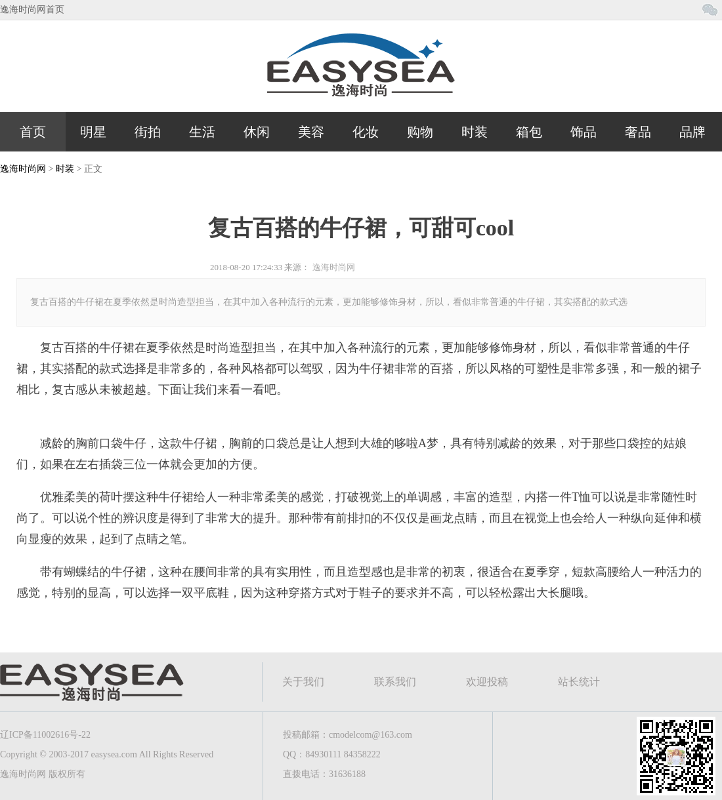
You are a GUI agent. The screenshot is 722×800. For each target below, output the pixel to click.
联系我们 (395, 681)
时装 (474, 132)
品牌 (692, 132)
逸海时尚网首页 (32, 9)
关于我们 (303, 681)
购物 (420, 132)
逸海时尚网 (23, 169)
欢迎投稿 (487, 681)
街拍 (148, 132)
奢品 (638, 132)
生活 (202, 132)
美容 (311, 132)
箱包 (529, 132)
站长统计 (579, 681)
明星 (93, 132)
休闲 (257, 132)
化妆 (365, 132)
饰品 (583, 132)
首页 (33, 132)
